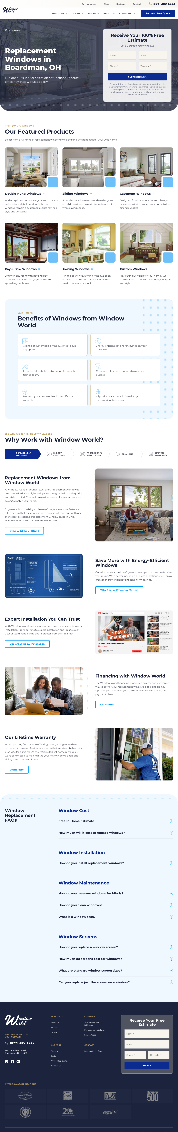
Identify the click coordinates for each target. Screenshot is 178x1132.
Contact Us (56, 1049)
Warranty (55, 1034)
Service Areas (89, 4)
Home (6, 30)
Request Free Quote (158, 13)
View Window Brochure (24, 513)
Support (56, 1028)
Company (89, 999)
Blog (106, 4)
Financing (126, 13)
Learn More (17, 752)
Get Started (107, 687)
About (107, 13)
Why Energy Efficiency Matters (119, 573)
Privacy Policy (42, 1121)
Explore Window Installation (27, 627)
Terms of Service (56, 1121)
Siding (92, 13)
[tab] (21, 437)
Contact (137, 4)
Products (57, 999)
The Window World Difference (92, 1006)
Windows (58, 13)
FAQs (53, 1039)
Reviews (120, 4)
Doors (76, 13)
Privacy (87, 1117)
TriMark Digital (164, 1118)
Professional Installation (94, 1013)
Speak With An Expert (93, 1034)
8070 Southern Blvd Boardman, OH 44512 (16, 1034)
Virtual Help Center (59, 1044)
